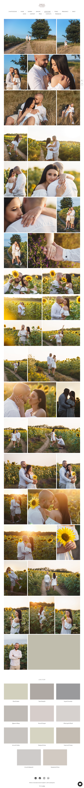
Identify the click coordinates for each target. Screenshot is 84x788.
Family (56, 11)
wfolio (43, 786)
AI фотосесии (13, 11)
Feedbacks (58, 14)
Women (30, 11)
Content (32, 14)
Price (40, 14)
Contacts (48, 14)
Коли (24, 14)
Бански (38, 11)
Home (22, 11)
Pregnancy (65, 11)
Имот (73, 11)
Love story (47, 11)
